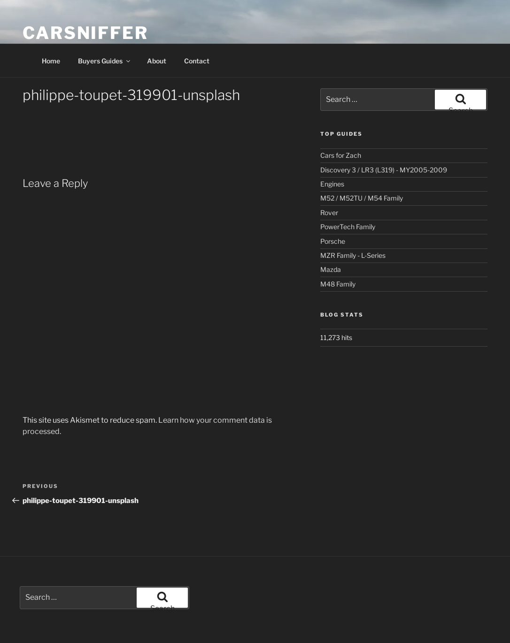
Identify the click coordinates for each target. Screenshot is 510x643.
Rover (329, 213)
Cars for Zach (340, 155)
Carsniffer (85, 33)
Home (51, 61)
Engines (332, 184)
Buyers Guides (104, 61)
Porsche (332, 241)
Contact (196, 61)
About (156, 61)
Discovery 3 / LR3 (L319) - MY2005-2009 (383, 170)
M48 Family (337, 284)
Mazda (330, 269)
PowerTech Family (347, 227)
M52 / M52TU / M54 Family (361, 198)
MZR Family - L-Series (353, 255)
